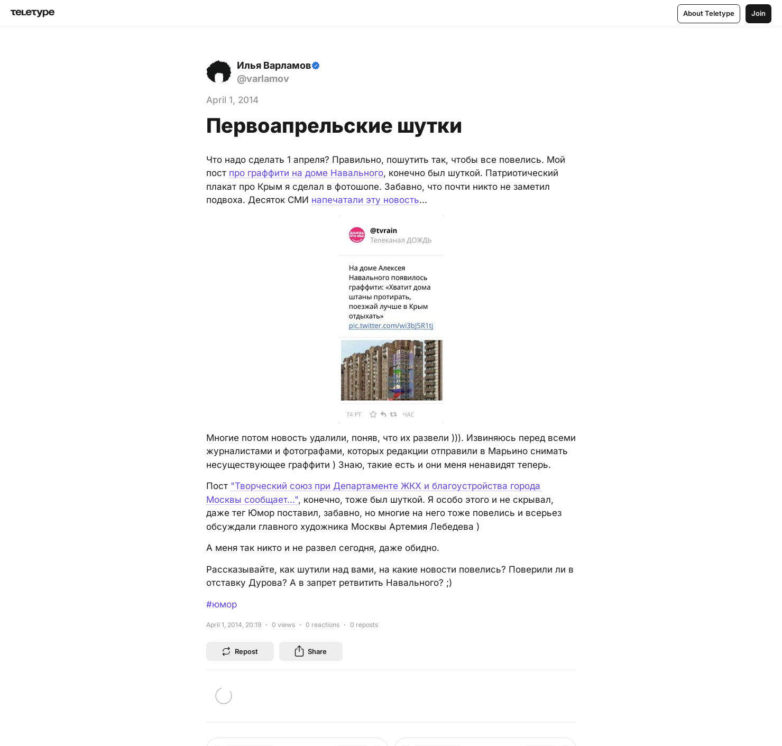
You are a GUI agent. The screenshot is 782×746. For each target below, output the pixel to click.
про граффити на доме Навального (306, 173)
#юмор (221, 604)
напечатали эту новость (365, 200)
